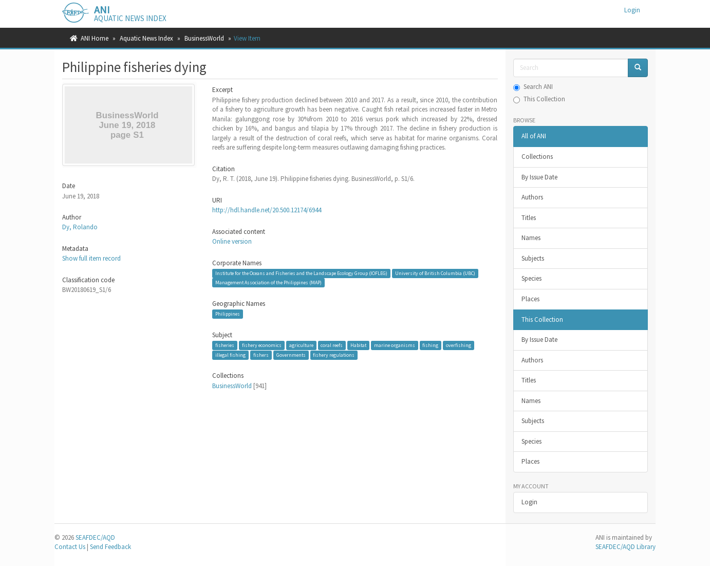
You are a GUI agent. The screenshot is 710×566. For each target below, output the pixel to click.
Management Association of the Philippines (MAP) (268, 282)
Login (529, 502)
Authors (532, 197)
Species (531, 278)
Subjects (532, 258)
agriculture (301, 345)
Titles (528, 217)
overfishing (458, 345)
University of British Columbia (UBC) (435, 273)
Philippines (227, 314)
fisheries (224, 345)
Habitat (358, 345)
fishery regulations (333, 355)
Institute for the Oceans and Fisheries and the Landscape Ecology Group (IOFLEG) (301, 273)
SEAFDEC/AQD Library (625, 546)
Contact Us (69, 546)
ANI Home (94, 38)
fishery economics (262, 345)
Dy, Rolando (80, 227)
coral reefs (332, 345)
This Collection (539, 99)
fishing (430, 345)
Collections (537, 156)
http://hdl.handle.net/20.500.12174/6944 (266, 210)
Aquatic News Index (146, 38)
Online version (232, 241)
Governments (291, 355)
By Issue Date (539, 177)
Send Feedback (110, 546)
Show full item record (91, 258)
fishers (261, 355)
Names (530, 237)
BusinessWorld (204, 38)
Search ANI (533, 86)
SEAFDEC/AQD (95, 537)
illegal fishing (230, 355)
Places (530, 299)
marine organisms (394, 345)
